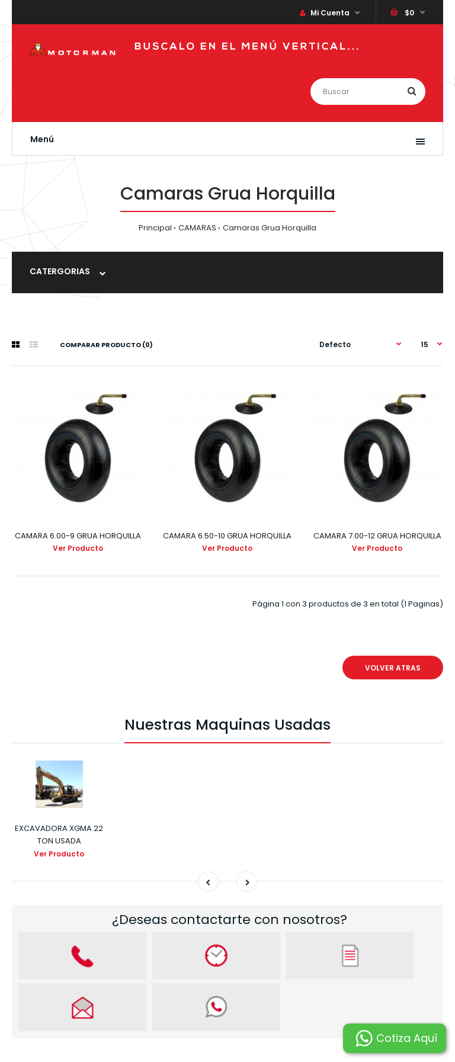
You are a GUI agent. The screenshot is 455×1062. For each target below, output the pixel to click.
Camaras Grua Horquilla (269, 227)
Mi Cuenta (325, 13)
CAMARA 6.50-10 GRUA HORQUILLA (227, 535)
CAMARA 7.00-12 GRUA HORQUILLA (377, 535)
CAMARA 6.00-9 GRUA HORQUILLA (78, 535)
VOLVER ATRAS (393, 668)
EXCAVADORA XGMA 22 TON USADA (59, 834)
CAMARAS (197, 227)
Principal (155, 227)
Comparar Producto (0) (106, 344)
